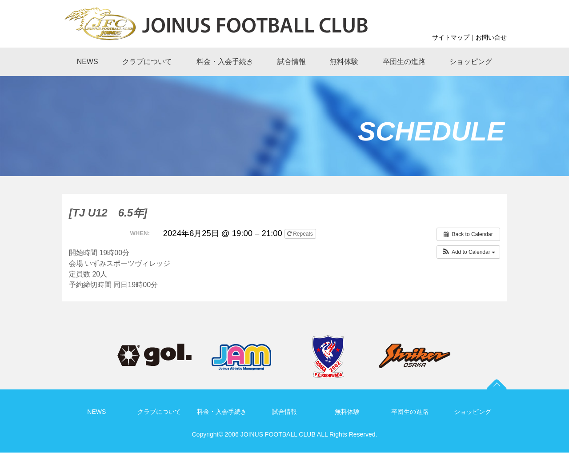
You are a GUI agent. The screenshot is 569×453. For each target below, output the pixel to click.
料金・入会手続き (222, 411)
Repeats (300, 234)
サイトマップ (450, 37)
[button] (468, 252)
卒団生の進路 (410, 411)
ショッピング (472, 411)
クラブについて (159, 411)
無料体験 (347, 411)
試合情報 (284, 411)
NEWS (96, 411)
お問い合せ (491, 37)
